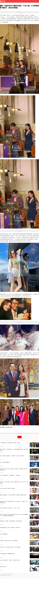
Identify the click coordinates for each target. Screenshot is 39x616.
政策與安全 (4, 612)
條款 (7, 612)
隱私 (8, 612)
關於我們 (1, 612)
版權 (9, 612)
